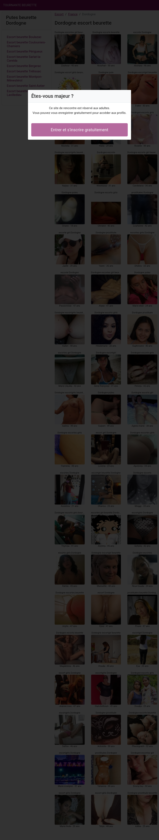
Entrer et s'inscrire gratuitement (79, 129)
